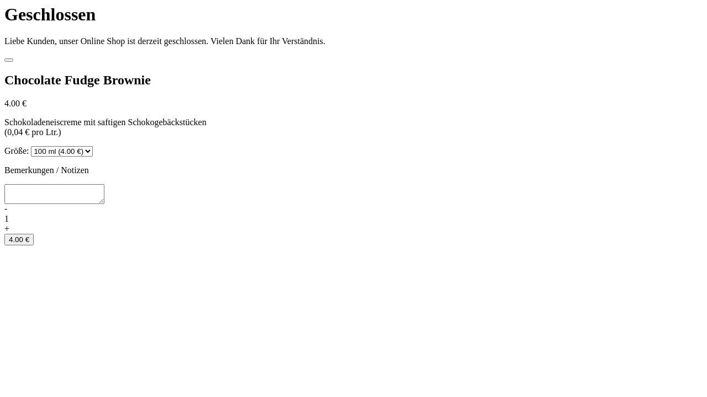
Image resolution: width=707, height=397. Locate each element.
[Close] (8, 60)
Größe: (16, 150)
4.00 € (19, 243)
